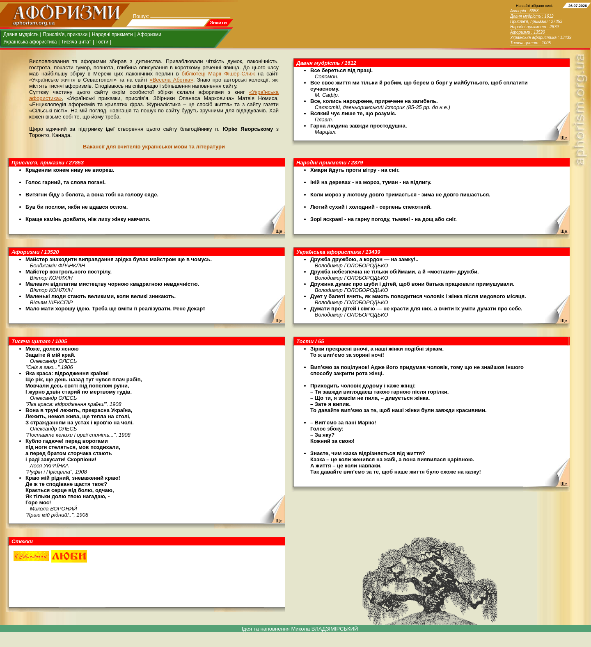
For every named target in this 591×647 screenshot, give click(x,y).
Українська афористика (30, 42)
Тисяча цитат (76, 42)
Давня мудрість (21, 34)
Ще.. (565, 137)
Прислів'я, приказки (65, 34)
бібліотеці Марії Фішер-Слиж (218, 74)
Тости (102, 42)
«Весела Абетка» (171, 80)
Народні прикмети (112, 34)
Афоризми (149, 34)
